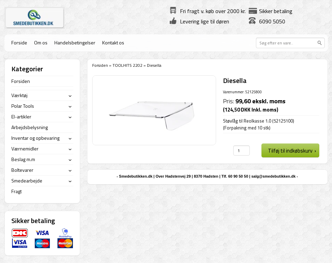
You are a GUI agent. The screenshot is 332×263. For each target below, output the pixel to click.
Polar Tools (22, 105)
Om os (40, 42)
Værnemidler (25, 148)
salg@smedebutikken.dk (273, 176)
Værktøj (19, 95)
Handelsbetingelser (74, 42)
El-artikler (21, 116)
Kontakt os (113, 42)
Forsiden (100, 65)
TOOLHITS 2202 (127, 65)
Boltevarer (22, 169)
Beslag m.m (23, 159)
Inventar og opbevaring (35, 137)
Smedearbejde (26, 180)
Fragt (16, 191)
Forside (19, 42)
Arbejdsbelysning (29, 127)
